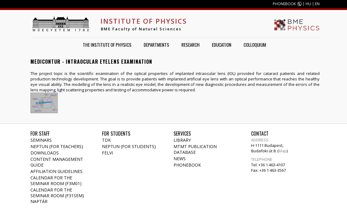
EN (317, 3)
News (180, 158)
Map (283, 151)
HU (308, 3)
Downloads (44, 153)
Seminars (41, 140)
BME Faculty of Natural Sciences (141, 29)
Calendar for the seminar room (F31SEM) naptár (57, 195)
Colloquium (255, 44)
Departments (156, 44)
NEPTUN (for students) (129, 146)
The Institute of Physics (107, 44)
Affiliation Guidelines (56, 171)
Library (182, 140)
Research (190, 44)
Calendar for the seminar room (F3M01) (56, 180)
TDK (106, 140)
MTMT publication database (195, 149)
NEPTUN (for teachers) (56, 146)
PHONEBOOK (284, 3)
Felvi (107, 153)
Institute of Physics (143, 20)
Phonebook (187, 165)
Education (221, 44)
